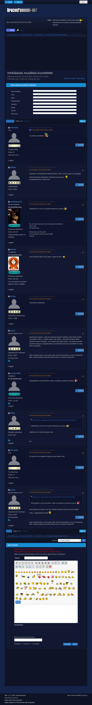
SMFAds (7, 697)
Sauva (13, 167)
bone (12, 331)
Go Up (9, 531)
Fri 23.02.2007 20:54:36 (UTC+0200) (40, 492)
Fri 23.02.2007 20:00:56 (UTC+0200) (40, 333)
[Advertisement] (46, 54)
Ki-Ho (13, 296)
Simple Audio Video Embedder (13, 700)
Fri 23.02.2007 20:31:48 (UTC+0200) (40, 415)
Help (68, 695)
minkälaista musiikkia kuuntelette (40, 127)
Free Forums (14, 697)
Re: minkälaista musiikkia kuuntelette (42, 167)
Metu (12, 413)
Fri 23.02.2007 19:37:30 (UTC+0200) (40, 170)
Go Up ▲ (84, 695)
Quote (79, 145)
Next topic (81, 78)
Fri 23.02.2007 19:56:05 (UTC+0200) (40, 299)
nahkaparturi (16, 202)
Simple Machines (21, 695)
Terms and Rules (76, 695)
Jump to (54, 540)
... (28, 121)
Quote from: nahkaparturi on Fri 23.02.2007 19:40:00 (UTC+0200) (54, 420)
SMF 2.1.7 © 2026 (10, 695)
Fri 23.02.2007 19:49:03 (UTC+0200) (40, 252)
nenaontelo (15, 373)
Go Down (10, 121)
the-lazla (14, 128)
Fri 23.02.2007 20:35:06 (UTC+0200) (40, 452)
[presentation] (32, 630)
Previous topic (69, 78)
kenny (13, 249)
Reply (82, 121)
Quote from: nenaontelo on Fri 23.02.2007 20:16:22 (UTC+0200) (54, 497)
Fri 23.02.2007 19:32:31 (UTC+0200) (42, 130)
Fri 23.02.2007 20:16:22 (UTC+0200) (40, 375)
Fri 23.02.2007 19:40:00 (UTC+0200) (40, 204)
